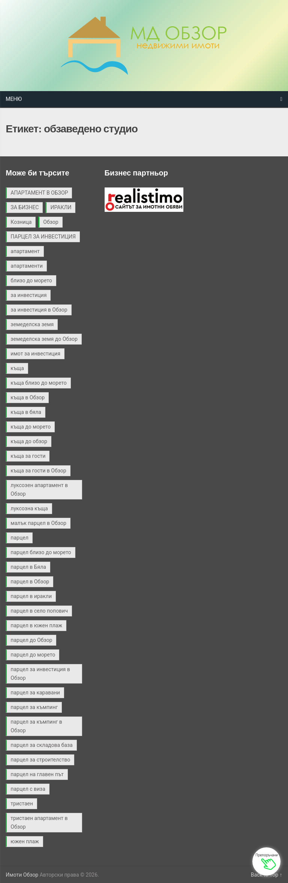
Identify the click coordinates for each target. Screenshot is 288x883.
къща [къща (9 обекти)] (17, 368)
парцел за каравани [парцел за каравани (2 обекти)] (35, 693)
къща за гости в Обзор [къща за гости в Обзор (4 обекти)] (38, 471)
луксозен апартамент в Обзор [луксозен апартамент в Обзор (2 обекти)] (39, 489)
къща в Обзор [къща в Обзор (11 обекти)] (27, 397)
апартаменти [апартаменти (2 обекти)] (26, 266)
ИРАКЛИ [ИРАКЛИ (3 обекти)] (60, 207)
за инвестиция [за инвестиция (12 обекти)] (28, 295)
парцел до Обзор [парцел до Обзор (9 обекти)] (31, 640)
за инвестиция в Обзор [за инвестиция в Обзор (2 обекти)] (38, 310)
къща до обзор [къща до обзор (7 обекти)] (28, 441)
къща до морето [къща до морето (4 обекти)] (30, 427)
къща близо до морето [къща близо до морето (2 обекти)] (38, 383)
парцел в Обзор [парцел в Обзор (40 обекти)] (29, 582)
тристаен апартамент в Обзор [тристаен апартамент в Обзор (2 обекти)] (39, 822)
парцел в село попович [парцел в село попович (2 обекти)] (39, 611)
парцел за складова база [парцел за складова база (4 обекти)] (41, 745)
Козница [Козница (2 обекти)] (21, 222)
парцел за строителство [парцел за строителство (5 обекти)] (40, 760)
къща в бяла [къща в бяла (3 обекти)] (25, 412)
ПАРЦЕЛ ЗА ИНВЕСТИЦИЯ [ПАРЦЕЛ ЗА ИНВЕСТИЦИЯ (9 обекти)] (43, 237)
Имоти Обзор (22, 875)
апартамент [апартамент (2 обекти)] (24, 251)
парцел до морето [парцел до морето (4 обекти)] (32, 655)
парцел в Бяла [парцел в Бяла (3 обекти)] (28, 567)
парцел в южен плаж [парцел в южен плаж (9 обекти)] (36, 625)
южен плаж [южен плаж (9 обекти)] (24, 841)
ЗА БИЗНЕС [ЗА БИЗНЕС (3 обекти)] (24, 207)
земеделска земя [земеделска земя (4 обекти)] (32, 324)
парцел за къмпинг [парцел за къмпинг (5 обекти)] (34, 707)
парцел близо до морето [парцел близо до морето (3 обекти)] (40, 552)
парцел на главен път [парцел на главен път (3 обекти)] (36, 774)
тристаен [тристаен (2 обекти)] (21, 804)
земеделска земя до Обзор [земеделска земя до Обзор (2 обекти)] (44, 339)
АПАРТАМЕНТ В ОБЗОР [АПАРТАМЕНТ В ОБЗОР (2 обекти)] (39, 193)
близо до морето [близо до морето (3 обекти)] (31, 280)
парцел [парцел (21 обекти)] (19, 538)
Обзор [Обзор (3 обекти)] (50, 222)
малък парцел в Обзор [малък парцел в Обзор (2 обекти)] (38, 523)
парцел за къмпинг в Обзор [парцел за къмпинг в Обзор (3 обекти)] (36, 726)
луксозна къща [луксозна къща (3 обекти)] (29, 508)
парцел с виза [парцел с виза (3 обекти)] (27, 789)
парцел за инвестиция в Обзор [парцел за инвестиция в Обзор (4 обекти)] (40, 673)
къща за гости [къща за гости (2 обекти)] (27, 456)
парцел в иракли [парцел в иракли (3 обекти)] (31, 596)
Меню (14, 99)
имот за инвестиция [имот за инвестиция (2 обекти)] (35, 354)
